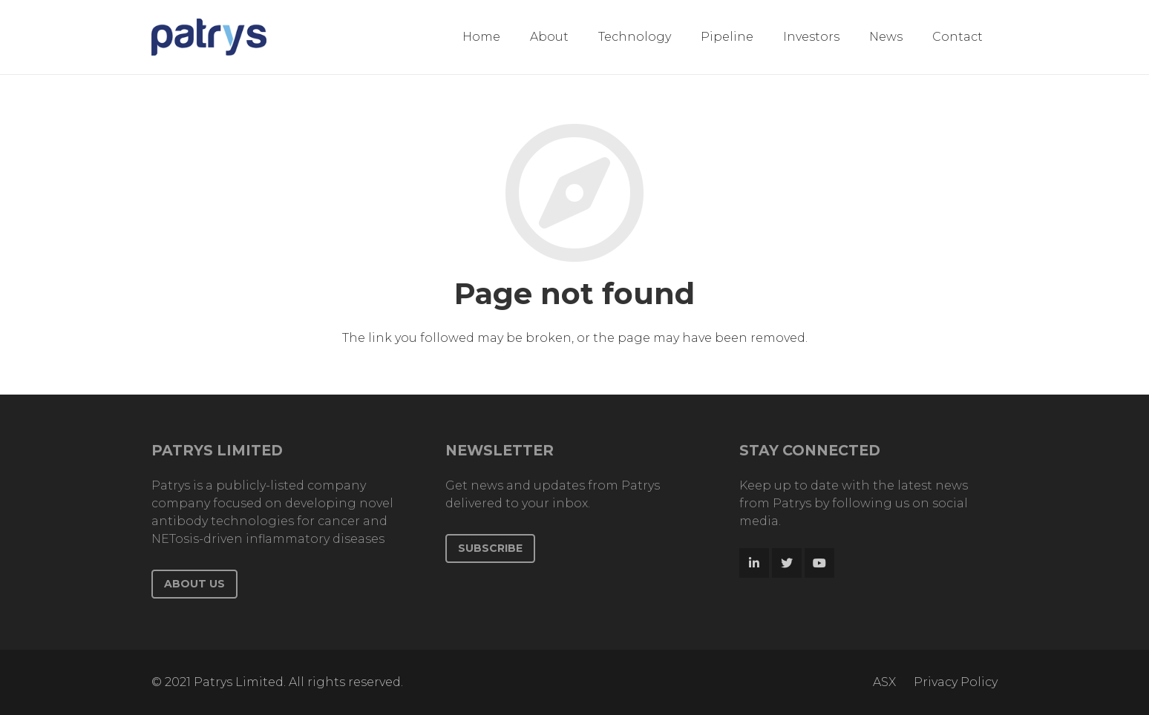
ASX (884, 682)
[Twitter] (787, 563)
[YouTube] (819, 563)
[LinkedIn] (754, 563)
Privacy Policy (956, 682)
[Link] (208, 37)
